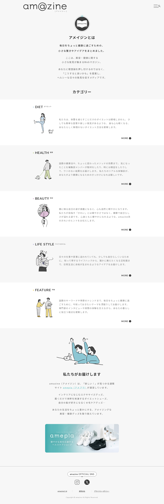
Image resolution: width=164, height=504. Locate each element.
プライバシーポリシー (101, 491)
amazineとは (62, 491)
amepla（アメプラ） (75, 387)
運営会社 (82, 491)
